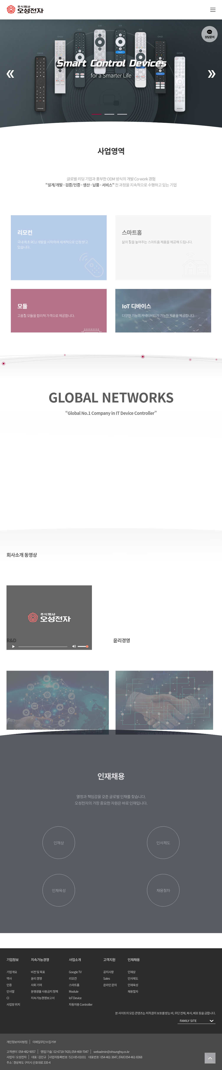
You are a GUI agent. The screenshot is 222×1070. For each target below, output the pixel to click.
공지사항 (108, 972)
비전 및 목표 (38, 972)
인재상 (131, 972)
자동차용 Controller (81, 1004)
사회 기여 (36, 985)
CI (8, 998)
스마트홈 (74, 985)
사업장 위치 (13, 1004)
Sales (106, 978)
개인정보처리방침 (17, 1042)
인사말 (10, 991)
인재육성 (133, 985)
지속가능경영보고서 (43, 998)
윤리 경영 (36, 978)
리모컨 (73, 978)
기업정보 (13, 959)
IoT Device (75, 998)
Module (73, 991)
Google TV (75, 972)
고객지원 (109, 959)
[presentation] (10, 74)
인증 (9, 985)
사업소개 (75, 959)
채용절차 (133, 991)
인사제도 (133, 978)
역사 (9, 978)
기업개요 (12, 972)
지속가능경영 (40, 959)
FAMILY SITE (195, 1021)
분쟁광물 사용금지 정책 (44, 991)
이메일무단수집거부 (44, 1042)
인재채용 (134, 959)
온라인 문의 (110, 985)
